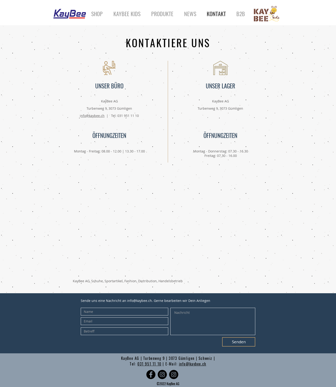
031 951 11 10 (149, 364)
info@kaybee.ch (139, 300)
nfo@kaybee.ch (93, 115)
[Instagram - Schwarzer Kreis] (162, 374)
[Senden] (238, 342)
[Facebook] (150, 374)
